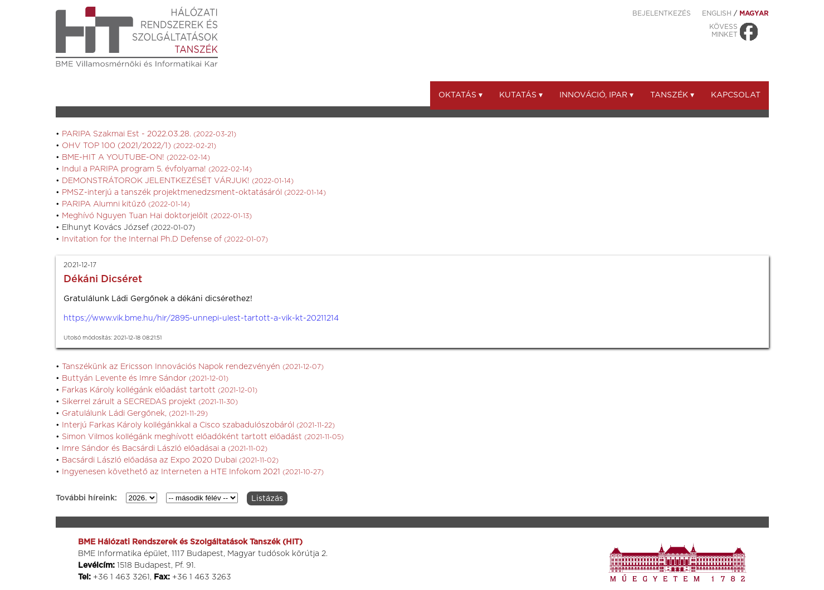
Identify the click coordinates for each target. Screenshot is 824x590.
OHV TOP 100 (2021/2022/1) (139, 146)
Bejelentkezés (661, 13)
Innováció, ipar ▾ (596, 95)
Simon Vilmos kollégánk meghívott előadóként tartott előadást (203, 437)
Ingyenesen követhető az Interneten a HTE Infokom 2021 (193, 472)
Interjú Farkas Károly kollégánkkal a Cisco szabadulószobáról (198, 425)
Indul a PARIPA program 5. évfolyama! (157, 169)
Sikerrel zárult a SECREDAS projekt (150, 402)
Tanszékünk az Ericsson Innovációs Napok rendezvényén (193, 367)
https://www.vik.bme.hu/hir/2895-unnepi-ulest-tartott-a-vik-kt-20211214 (201, 318)
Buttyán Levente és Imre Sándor (145, 378)
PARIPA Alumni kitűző (126, 204)
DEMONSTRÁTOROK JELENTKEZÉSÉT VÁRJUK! (178, 181)
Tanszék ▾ (672, 95)
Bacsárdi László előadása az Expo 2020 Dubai (170, 460)
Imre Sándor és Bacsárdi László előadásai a (164, 449)
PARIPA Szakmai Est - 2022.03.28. (149, 134)
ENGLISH (717, 13)
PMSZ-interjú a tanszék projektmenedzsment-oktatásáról (194, 192)
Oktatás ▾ (460, 95)
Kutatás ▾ (521, 95)
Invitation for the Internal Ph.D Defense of (165, 239)
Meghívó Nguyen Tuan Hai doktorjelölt (157, 216)
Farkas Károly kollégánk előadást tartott (159, 390)
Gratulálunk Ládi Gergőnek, (135, 413)
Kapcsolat (735, 95)
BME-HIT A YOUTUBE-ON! (136, 157)
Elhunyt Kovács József (128, 228)
